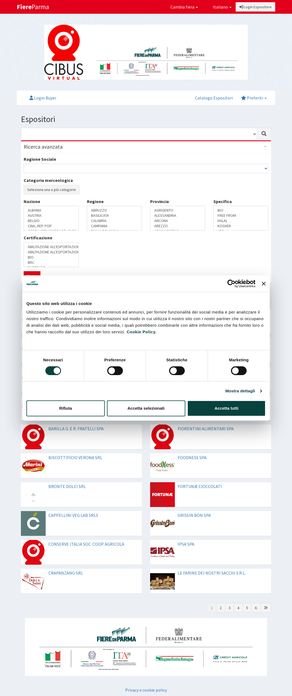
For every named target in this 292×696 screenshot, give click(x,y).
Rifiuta (65, 408)
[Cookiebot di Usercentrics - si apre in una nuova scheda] (231, 283)
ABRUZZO (114, 210)
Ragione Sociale (40, 159)
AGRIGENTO (178, 210)
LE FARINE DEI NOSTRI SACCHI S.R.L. (212, 573)
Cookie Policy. (141, 331)
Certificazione (38, 237)
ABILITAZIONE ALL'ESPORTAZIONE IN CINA (51, 246)
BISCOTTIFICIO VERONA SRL (75, 457)
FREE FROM (241, 215)
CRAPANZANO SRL (65, 573)
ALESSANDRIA (178, 215)
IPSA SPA (186, 544)
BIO (241, 210)
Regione (95, 201)
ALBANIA (51, 210)
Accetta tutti (226, 408)
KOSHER (241, 226)
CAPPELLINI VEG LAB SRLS (73, 515)
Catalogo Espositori (214, 98)
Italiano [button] (219, 7)
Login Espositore (255, 6)
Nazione (32, 201)
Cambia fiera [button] (184, 7)
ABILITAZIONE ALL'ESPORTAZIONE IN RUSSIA (51, 252)
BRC (51, 262)
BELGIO (51, 220)
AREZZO (178, 226)
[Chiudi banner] (264, 283)
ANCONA (178, 220)
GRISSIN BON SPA (194, 515)
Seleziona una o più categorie (51, 189)
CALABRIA (114, 220)
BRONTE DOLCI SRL (67, 486)
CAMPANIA (114, 226)
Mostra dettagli (240, 391)
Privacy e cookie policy (146, 690)
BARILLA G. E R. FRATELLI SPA (76, 428)
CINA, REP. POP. (51, 226)
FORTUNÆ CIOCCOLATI (200, 486)
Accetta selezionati (145, 408)
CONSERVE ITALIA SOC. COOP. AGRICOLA (86, 544)
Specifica (222, 201)
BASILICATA (114, 215)
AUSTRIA (51, 215)
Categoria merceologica (48, 180)
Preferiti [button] (254, 98)
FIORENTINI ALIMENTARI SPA (206, 428)
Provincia (159, 201)
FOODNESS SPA (192, 457)
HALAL (241, 220)
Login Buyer (42, 98)
